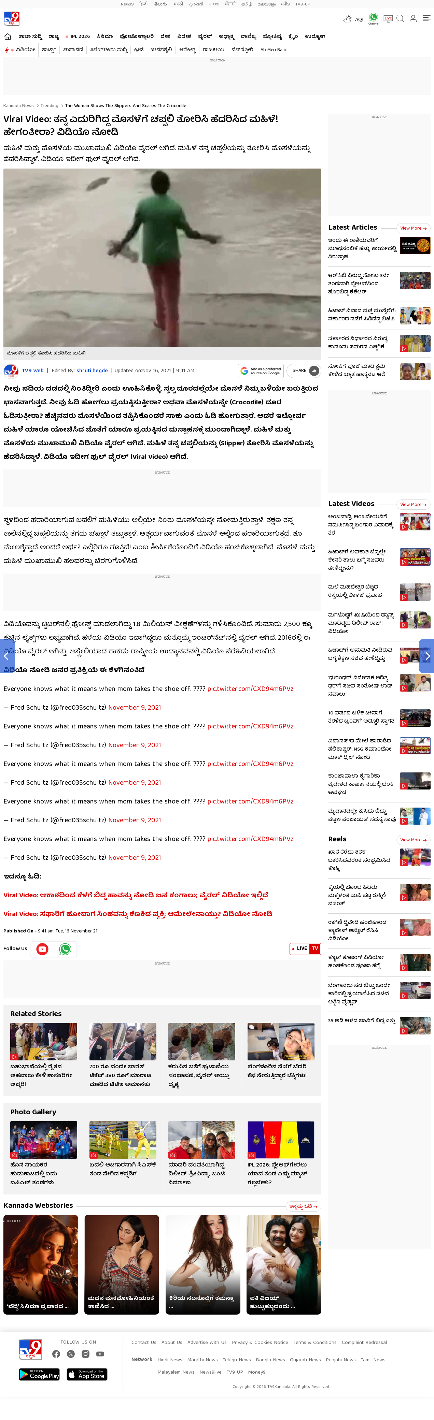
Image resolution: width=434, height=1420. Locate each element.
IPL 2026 (80, 37)
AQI (359, 20)
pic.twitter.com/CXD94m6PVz (251, 689)
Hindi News (169, 1360)
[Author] (11, 371)
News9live (210, 1372)
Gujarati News (305, 1360)
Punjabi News (341, 1360)
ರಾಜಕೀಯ (213, 50)
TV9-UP (302, 4)
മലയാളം (266, 4)
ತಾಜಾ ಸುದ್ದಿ (30, 37)
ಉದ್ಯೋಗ (315, 37)
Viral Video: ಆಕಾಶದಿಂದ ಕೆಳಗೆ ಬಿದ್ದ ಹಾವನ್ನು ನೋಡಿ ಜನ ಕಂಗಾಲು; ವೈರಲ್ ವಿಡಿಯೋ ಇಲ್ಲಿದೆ (135, 896)
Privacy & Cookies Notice (260, 1342)
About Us (172, 1342)
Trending (48, 106)
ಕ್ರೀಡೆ (138, 50)
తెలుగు (161, 4)
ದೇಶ (165, 37)
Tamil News (373, 1360)
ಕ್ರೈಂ (293, 37)
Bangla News (270, 1360)
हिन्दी (144, 4)
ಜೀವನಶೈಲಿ (161, 50)
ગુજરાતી (196, 4)
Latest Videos (351, 504)
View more (413, 228)
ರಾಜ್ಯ (53, 37)
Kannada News (18, 106)
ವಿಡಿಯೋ (25, 50)
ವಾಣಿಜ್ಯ (248, 37)
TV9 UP (234, 1372)
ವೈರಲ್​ (205, 37)
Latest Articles (352, 228)
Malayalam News (176, 1372)
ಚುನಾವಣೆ (73, 50)
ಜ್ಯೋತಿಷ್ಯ (272, 37)
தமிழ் (246, 4)
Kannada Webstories (38, 1206)
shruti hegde (92, 371)
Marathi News (202, 1360)
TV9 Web (33, 371)
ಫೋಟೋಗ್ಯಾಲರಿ (137, 37)
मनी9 (285, 4)
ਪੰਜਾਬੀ (230, 4)
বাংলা (214, 4)
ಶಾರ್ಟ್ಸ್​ (49, 50)
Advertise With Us (207, 1342)
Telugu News (237, 1360)
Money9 (257, 1372)
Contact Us (143, 1342)
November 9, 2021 (134, 708)
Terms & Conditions (315, 1342)
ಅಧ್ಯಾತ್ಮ (226, 37)
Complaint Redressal (364, 1342)
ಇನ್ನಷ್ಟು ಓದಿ (303, 1207)
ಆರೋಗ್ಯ (187, 50)
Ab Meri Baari (274, 50)
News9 (127, 4)
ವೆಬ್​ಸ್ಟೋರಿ (242, 50)
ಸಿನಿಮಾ (105, 37)
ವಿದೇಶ (184, 37)
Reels (337, 839)
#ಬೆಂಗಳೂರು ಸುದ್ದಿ (108, 50)
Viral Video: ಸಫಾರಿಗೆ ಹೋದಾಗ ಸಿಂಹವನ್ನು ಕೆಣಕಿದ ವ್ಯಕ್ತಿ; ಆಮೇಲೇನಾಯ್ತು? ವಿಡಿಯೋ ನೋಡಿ (137, 915)
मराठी (178, 4)
